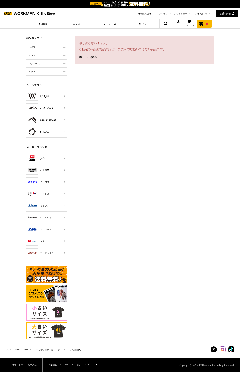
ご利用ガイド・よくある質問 (172, 13)
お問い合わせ (201, 13)
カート (204, 23)
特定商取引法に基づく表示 (48, 349)
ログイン (178, 23)
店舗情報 (225, 13)
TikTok (231, 349)
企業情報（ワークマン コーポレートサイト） (71, 365)
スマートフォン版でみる (24, 365)
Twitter (214, 349)
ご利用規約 (75, 349)
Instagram (223, 349)
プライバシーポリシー (17, 349)
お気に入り (189, 23)
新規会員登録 (144, 13)
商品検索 (166, 24)
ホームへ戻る (88, 57)
